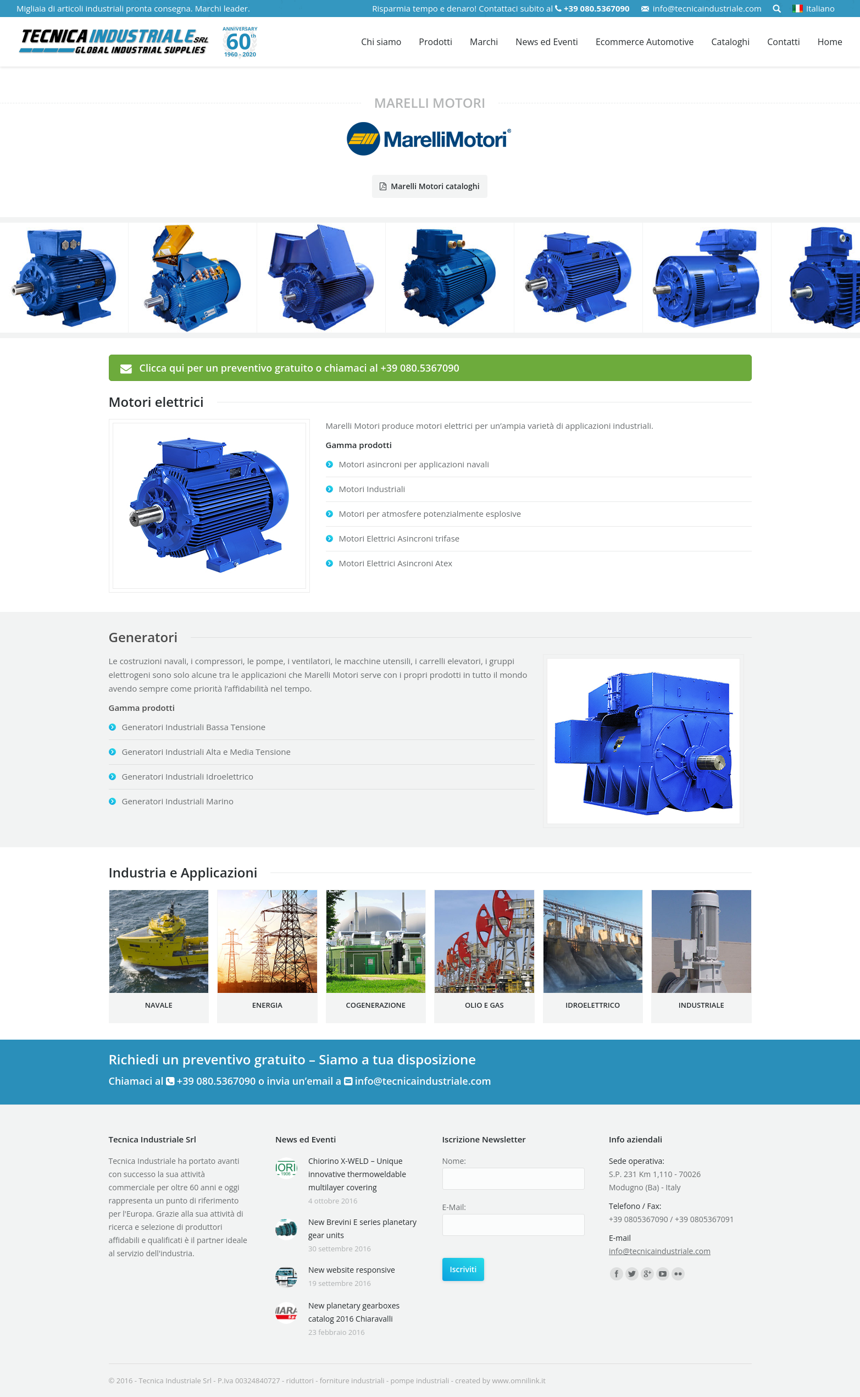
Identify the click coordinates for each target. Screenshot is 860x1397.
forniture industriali (352, 1380)
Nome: (454, 1161)
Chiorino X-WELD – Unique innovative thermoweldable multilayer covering (357, 1174)
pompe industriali (419, 1380)
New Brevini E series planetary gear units (362, 1228)
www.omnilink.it (518, 1380)
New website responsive (351, 1270)
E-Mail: (454, 1207)
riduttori (300, 1380)
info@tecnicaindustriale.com (707, 8)
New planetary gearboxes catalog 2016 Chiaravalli (354, 1312)
